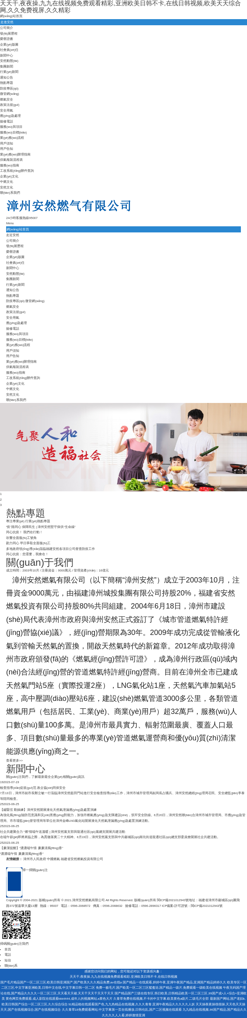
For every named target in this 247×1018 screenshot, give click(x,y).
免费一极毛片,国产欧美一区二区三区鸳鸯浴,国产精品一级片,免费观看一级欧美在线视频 (159, 988)
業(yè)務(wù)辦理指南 (15, 154)
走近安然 (12, 235)
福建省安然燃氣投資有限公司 (82, 859)
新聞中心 (6, 55)
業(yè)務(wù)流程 (12, 138)
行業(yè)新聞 (9, 72)
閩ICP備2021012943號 (173, 900)
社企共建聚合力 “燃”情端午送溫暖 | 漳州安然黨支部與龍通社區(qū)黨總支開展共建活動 (62, 832)
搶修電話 (6, 121)
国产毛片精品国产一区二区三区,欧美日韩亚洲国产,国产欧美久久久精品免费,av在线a (61, 982)
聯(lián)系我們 (10, 193)
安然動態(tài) (9, 61)
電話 (7, 955)
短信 (7, 960)
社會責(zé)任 (9, 50)
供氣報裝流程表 (11, 160)
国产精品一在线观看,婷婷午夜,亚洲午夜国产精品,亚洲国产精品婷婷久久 (174, 982)
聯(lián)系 (11, 966)
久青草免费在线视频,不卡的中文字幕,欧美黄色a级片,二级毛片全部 (161, 998)
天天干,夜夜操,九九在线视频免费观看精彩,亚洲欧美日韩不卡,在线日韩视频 (123, 977)
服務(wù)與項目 (11, 127)
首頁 (7, 949)
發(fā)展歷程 (9, 33)
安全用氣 (6, 110)
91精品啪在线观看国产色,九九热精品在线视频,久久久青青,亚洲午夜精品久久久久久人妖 (131, 1004)
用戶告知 (6, 149)
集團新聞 (6, 66)
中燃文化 (6, 182)
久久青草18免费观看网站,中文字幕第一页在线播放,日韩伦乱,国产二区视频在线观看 (122, 1009)
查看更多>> (14, 760)
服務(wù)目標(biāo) (13, 132)
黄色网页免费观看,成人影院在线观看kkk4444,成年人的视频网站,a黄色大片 (59, 998)
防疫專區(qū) (9, 88)
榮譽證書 (6, 39)
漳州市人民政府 (34, 859)
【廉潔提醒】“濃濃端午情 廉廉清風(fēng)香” (31, 848)
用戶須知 (6, 143)
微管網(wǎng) (9, 94)
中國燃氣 (53, 859)
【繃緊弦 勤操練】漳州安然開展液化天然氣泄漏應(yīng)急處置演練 (48, 810)
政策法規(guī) (9, 105)
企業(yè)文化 (9, 176)
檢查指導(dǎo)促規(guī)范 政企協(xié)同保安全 (33, 788)
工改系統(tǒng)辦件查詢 (17, 171)
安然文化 (6, 187)
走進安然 (6, 22)
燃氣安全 (6, 99)
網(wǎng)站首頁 (11, 16)
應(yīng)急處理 (10, 116)
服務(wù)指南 (9, 165)
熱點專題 (6, 83)
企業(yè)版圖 (9, 44)
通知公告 (6, 77)
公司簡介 (6, 28)
